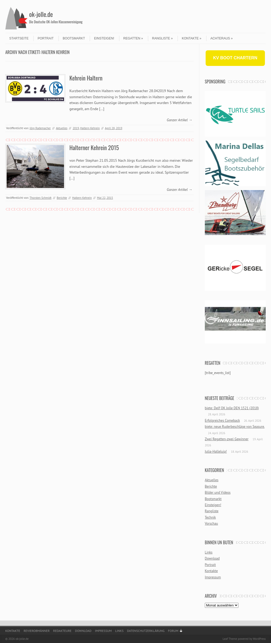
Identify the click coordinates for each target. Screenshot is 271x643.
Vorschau (211, 523)
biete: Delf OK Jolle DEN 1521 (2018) (232, 408)
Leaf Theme (230, 639)
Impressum (213, 577)
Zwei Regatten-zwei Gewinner (227, 439)
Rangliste (162, 38)
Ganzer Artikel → (179, 120)
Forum (173, 631)
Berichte (62, 198)
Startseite (19, 38)
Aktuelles (61, 128)
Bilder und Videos (218, 492)
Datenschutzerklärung (146, 631)
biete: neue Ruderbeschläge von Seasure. (235, 426)
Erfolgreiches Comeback (222, 420)
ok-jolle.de (41, 14)
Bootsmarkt (74, 38)
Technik (210, 517)
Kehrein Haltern (85, 78)
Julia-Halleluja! (216, 451)
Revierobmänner (36, 631)
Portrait (45, 38)
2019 (76, 128)
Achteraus (221, 38)
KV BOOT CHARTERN (235, 58)
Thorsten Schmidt (41, 198)
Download (212, 558)
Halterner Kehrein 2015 (94, 147)
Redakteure (62, 631)
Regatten (133, 38)
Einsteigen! (104, 38)
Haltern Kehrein (90, 128)
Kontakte (191, 38)
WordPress (259, 639)
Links (209, 552)
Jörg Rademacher (40, 128)
